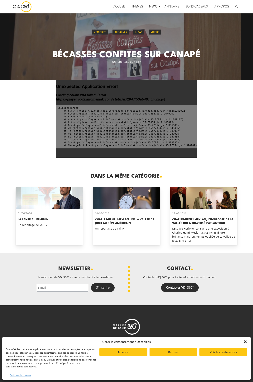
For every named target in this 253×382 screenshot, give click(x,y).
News (138, 32)
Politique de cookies (20, 375)
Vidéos (155, 32)
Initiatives (120, 32)
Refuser (173, 352)
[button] (245, 342)
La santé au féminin (33, 219)
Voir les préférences (223, 352)
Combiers (100, 32)
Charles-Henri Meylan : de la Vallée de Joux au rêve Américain (124, 221)
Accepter (123, 352)
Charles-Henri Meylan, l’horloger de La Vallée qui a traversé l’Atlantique (202, 221)
